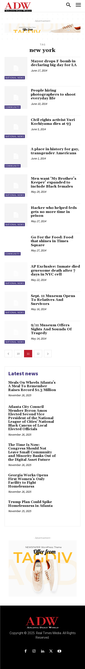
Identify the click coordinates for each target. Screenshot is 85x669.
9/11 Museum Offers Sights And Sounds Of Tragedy (51, 329)
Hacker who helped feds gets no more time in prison (54, 212)
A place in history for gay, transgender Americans (55, 151)
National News (14, 77)
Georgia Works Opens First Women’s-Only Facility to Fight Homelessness (28, 481)
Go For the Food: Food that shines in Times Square (52, 241)
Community (12, 107)
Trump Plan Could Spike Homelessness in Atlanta (30, 504)
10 (18, 353)
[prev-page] (8, 353)
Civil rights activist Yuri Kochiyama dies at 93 (53, 122)
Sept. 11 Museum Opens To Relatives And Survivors (53, 300)
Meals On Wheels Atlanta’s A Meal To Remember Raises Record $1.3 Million (32, 386)
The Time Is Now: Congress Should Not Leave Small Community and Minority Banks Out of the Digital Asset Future (32, 452)
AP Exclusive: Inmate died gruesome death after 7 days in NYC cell (55, 270)
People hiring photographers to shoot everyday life (53, 94)
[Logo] (42, 623)
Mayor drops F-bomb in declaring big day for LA (54, 63)
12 (38, 353)
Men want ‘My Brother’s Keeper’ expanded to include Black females (53, 182)
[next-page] (48, 353)
